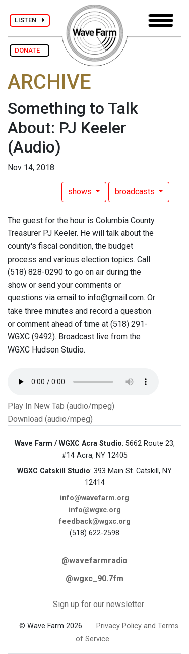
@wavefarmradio (94, 560)
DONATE (29, 50)
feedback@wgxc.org (95, 521)
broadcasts (136, 191)
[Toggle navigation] (160, 20)
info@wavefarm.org (94, 498)
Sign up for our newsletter (98, 604)
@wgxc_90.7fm (94, 578)
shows (81, 191)
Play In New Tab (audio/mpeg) (61, 406)
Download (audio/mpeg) (50, 419)
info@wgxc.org (95, 510)
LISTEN (30, 20)
